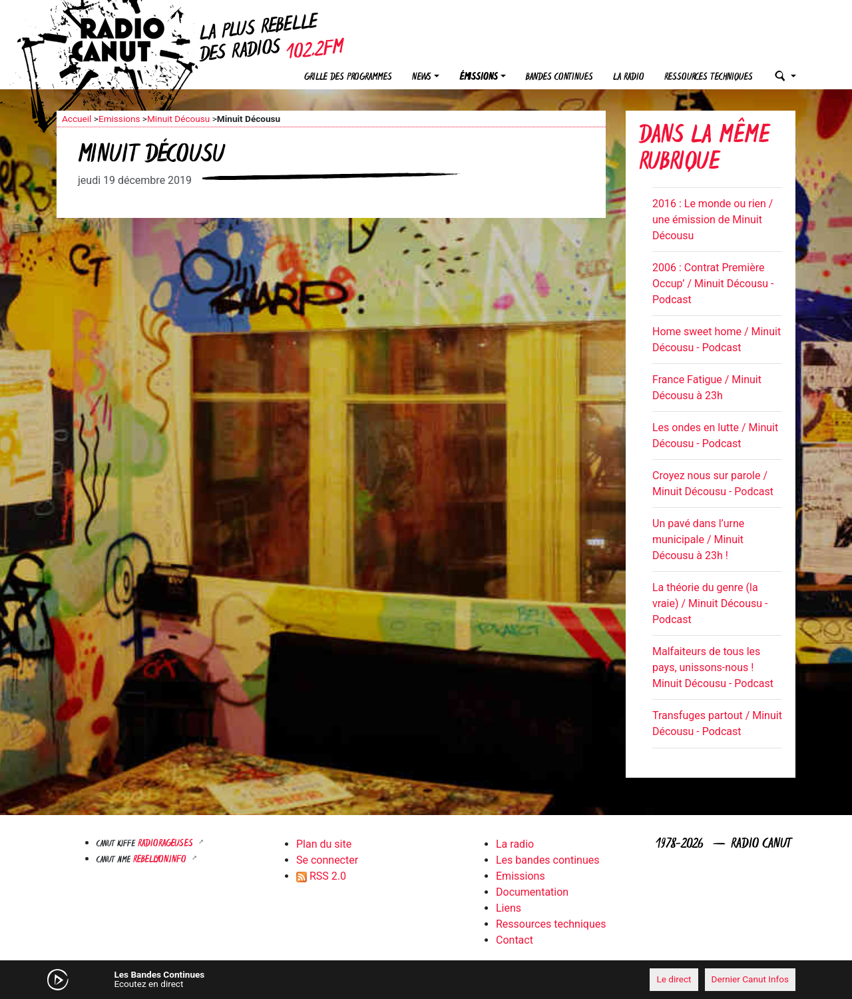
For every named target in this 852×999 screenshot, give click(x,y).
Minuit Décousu (178, 118)
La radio (628, 77)
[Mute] (263, 979)
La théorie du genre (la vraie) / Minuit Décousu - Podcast (709, 603)
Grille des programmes (348, 77)
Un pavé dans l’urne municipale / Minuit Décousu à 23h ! (698, 539)
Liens (508, 908)
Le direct (673, 979)
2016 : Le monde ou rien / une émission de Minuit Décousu (712, 219)
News (421, 77)
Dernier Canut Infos (750, 979)
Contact (514, 940)
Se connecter (327, 860)
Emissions (119, 118)
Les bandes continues (547, 860)
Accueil (76, 118)
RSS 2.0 (321, 876)
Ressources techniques (708, 77)
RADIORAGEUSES (167, 844)
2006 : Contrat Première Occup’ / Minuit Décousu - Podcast (712, 283)
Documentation (532, 892)
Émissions (478, 77)
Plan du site (323, 844)
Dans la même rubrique (704, 150)
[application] (426, 979)
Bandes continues (559, 77)
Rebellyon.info (161, 860)
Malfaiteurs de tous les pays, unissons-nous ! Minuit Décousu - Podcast (712, 667)
